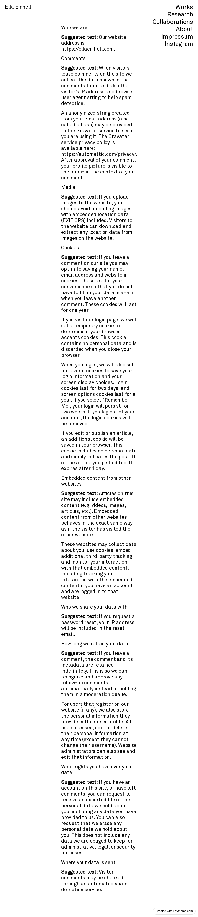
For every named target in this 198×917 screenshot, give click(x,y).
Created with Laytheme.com (174, 911)
